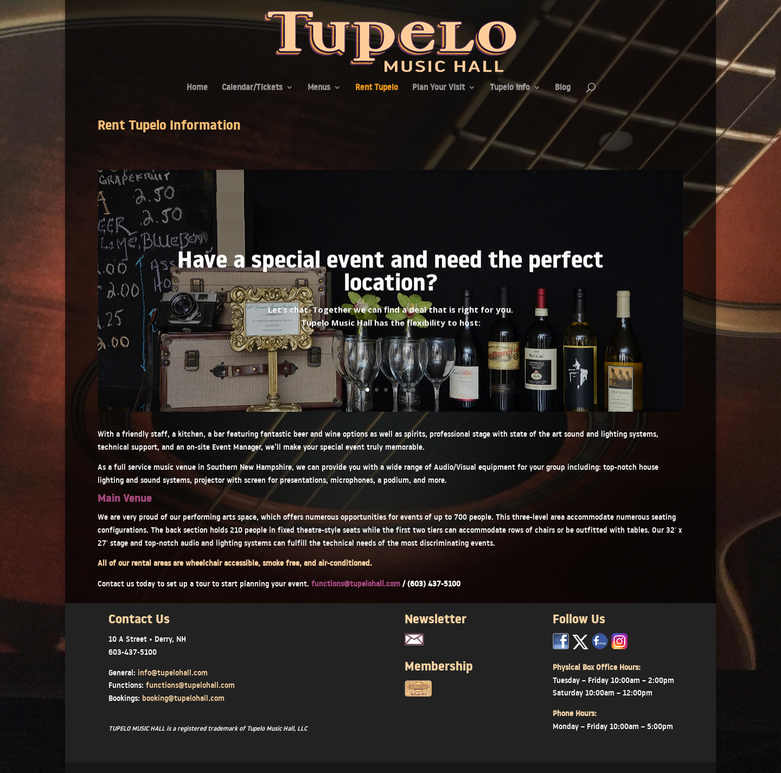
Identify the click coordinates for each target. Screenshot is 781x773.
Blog (563, 88)
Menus (319, 88)
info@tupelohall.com (173, 672)
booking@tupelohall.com (183, 698)
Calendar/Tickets (252, 88)
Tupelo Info (510, 88)
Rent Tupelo (376, 88)
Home (197, 88)
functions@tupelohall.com (356, 583)
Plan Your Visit (438, 88)
